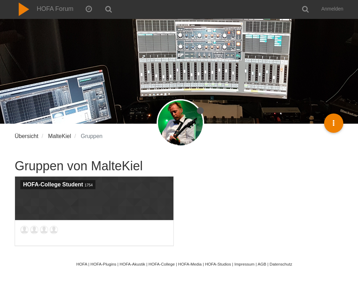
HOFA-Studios (218, 264)
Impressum (244, 264)
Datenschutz (281, 264)
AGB (262, 264)
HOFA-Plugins (103, 264)
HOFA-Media (189, 264)
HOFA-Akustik (132, 264)
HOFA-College (162, 264)
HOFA (81, 264)
